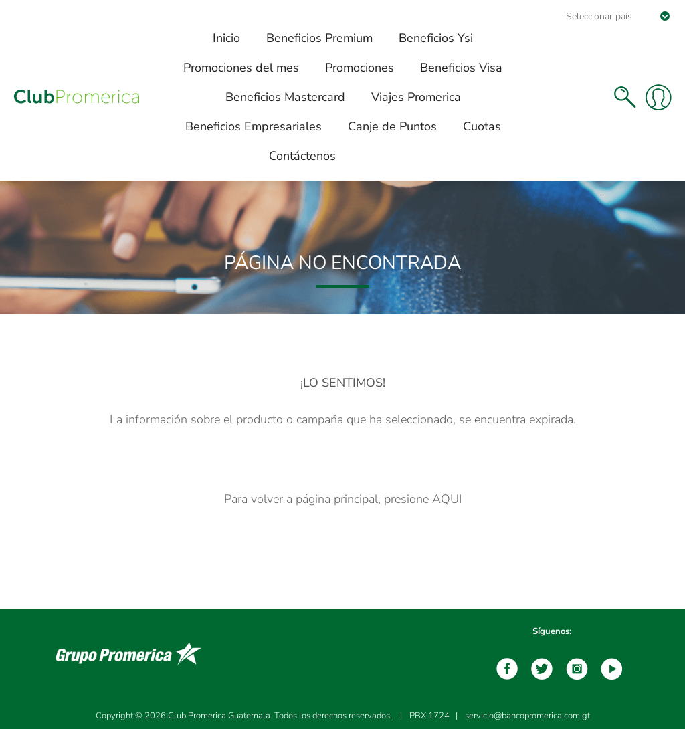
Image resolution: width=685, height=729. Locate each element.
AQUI (447, 499)
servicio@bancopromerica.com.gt (527, 716)
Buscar (625, 97)
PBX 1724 (429, 716)
